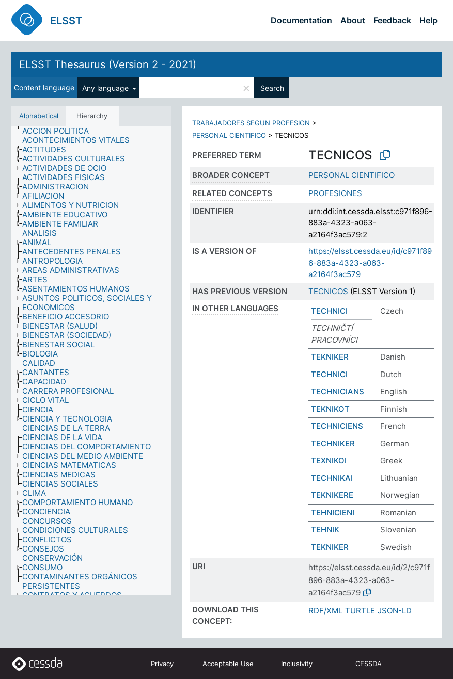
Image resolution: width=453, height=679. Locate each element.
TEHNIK (325, 530)
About (352, 20)
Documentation (301, 20)
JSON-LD (395, 611)
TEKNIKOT (330, 409)
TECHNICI (329, 311)
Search (272, 88)
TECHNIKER (333, 443)
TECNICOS (328, 291)
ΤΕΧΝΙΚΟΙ (329, 460)
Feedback (392, 20)
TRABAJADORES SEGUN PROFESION (251, 123)
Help (428, 20)
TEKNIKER (330, 357)
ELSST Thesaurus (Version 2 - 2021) (107, 64)
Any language (106, 88)
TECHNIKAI (332, 478)
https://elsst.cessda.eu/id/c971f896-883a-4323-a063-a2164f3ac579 (370, 262)
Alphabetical (38, 115)
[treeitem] (60, 131)
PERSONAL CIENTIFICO (229, 135)
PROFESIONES (335, 193)
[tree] (91, 361)
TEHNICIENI (332, 513)
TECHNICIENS (337, 426)
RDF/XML (325, 611)
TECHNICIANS (337, 391)
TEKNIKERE (332, 495)
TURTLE (360, 611)
